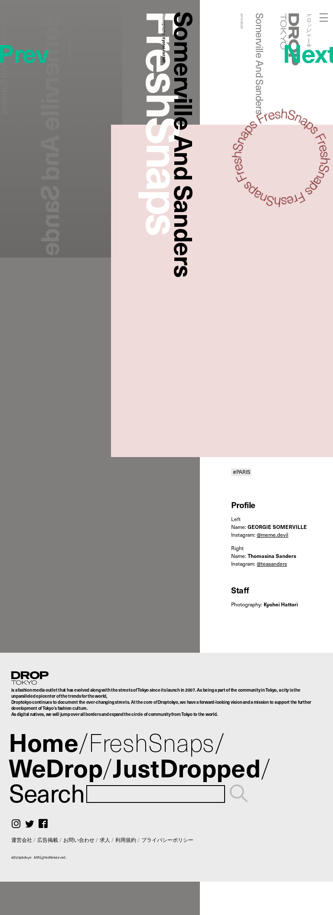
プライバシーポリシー (167, 840)
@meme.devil (272, 534)
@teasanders (272, 563)
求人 (105, 840)
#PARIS (241, 472)
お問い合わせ (79, 840)
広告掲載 (47, 840)
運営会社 (21, 840)
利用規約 (125, 840)
